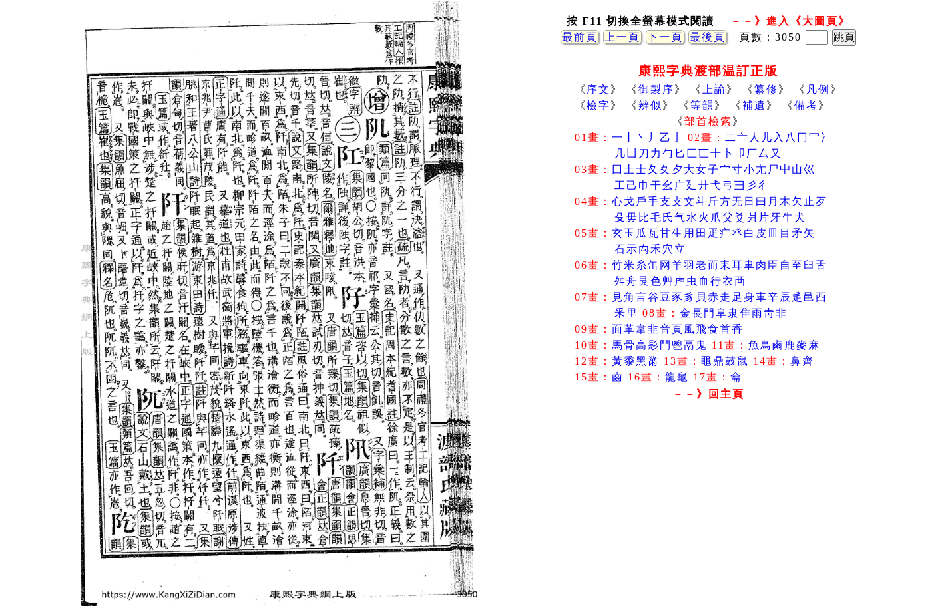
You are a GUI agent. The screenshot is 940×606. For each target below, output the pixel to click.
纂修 (766, 89)
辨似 (650, 105)
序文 (598, 89)
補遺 (754, 105)
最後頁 (708, 37)
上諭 (714, 89)
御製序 (656, 89)
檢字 (598, 105)
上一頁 (622, 37)
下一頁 (665, 37)
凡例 (818, 89)
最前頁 (580, 37)
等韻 (702, 105)
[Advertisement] (708, 511)
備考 (806, 105)
